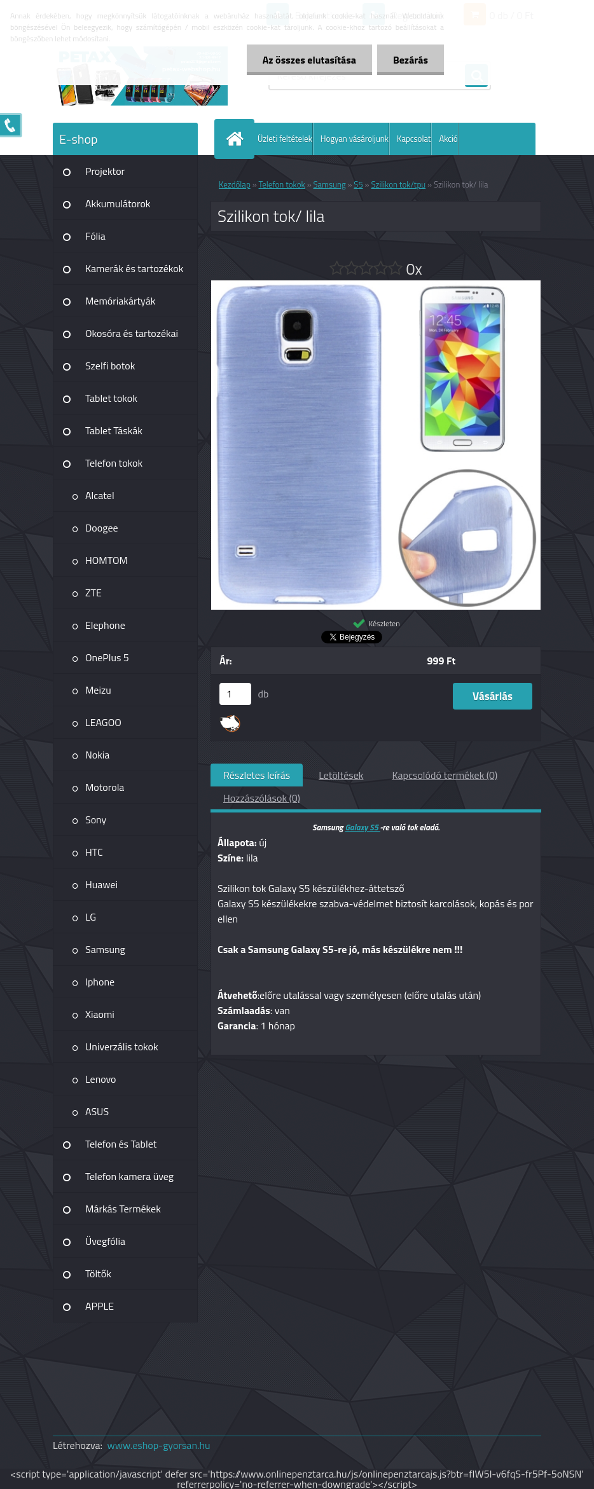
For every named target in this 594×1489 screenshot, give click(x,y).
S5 (358, 184)
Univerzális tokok (121, 1046)
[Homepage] (237, 139)
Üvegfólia (105, 1241)
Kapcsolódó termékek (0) (444, 775)
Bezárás (410, 59)
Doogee (101, 527)
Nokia (97, 754)
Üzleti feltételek (285, 138)
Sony (95, 819)
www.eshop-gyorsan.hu (159, 1445)
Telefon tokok (113, 462)
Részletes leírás (256, 775)
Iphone (99, 981)
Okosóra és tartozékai (131, 333)
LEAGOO (103, 722)
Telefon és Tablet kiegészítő (120, 1148)
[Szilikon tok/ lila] (376, 285)
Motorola (104, 787)
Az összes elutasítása (309, 59)
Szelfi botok (110, 365)
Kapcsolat (414, 138)
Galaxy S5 (362, 827)
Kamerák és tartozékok (134, 268)
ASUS (97, 1111)
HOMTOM (106, 560)
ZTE (93, 592)
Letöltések (341, 775)
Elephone (105, 625)
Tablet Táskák (113, 430)
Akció (448, 138)
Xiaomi (99, 1014)
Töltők (98, 1273)
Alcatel (99, 495)
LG (90, 916)
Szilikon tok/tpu (398, 184)
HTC (94, 852)
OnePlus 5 (107, 657)
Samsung (105, 949)
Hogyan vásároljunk (355, 138)
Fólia (95, 236)
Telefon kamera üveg (129, 1176)
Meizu (98, 689)
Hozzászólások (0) (261, 798)
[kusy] (235, 694)
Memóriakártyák (120, 300)
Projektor (105, 171)
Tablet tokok (111, 398)
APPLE (99, 1306)
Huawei (101, 884)
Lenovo (100, 1079)
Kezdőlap (235, 184)
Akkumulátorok (118, 203)
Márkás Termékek (123, 1208)
